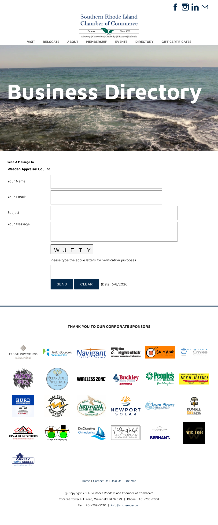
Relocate (51, 42)
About (72, 42)
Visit (31, 42)
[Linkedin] (195, 7)
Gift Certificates (176, 42)
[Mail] (204, 7)
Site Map (130, 481)
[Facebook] (175, 7)
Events (121, 42)
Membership (96, 42)
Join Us (116, 481)
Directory (144, 42)
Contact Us (100, 481)
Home (86, 481)
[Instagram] (185, 7)
